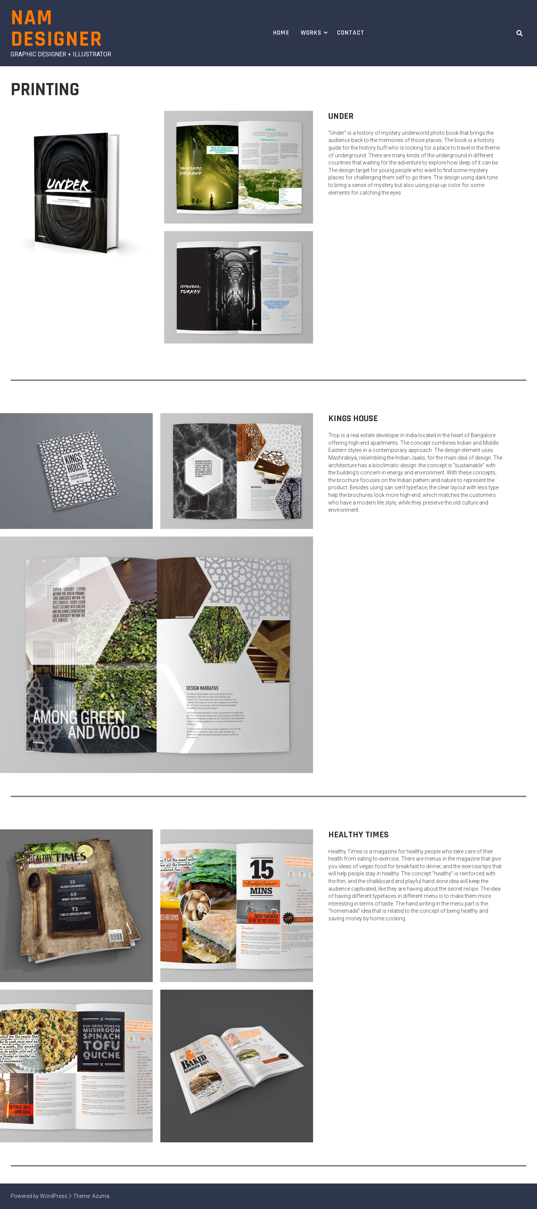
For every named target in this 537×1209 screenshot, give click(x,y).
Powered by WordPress (39, 1196)
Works (311, 33)
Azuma (100, 1196)
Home (281, 33)
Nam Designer (56, 29)
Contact (350, 33)
